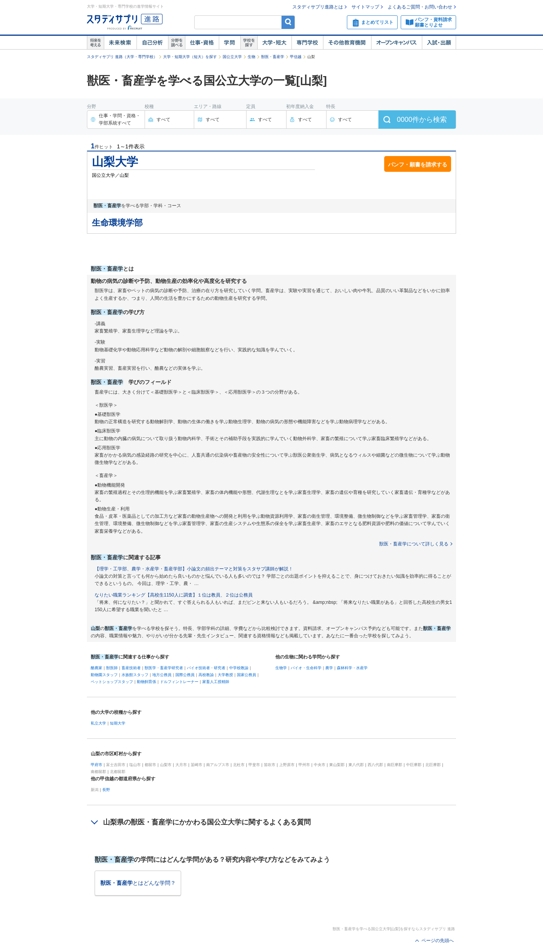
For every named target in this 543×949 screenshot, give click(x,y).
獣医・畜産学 (272, 57)
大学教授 (225, 675)
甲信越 (295, 57)
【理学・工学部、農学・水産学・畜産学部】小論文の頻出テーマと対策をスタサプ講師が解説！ (194, 569)
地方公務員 (162, 675)
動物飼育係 (146, 682)
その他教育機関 (347, 43)
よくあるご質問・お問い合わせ (420, 7)
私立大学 (98, 723)
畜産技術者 (131, 668)
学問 (229, 43)
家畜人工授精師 (215, 682)
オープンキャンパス (396, 43)
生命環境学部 (117, 223)
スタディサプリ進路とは (317, 7)
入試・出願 (439, 43)
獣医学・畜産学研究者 (164, 668)
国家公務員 (246, 675)
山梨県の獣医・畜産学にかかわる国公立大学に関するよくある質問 (207, 822)
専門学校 (307, 43)
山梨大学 (115, 161)
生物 (251, 57)
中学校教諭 (238, 668)
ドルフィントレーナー (179, 682)
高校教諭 (206, 675)
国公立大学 (232, 57)
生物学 (281, 668)
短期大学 (117, 723)
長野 (106, 790)
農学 (329, 668)
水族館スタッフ (135, 675)
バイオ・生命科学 (306, 668)
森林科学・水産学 (352, 668)
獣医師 (112, 668)
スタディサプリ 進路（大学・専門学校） (122, 57)
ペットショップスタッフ (112, 682)
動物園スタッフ (104, 675)
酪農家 (96, 668)
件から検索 (422, 119)
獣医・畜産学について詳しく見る (413, 544)
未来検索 (120, 43)
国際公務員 (185, 675)
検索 (288, 22)
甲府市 (96, 765)
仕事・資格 (202, 43)
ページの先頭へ (437, 940)
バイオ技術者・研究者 (206, 668)
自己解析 (152, 43)
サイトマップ (365, 7)
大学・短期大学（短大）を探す (190, 57)
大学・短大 (274, 43)
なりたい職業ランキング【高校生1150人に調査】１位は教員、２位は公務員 (174, 595)
